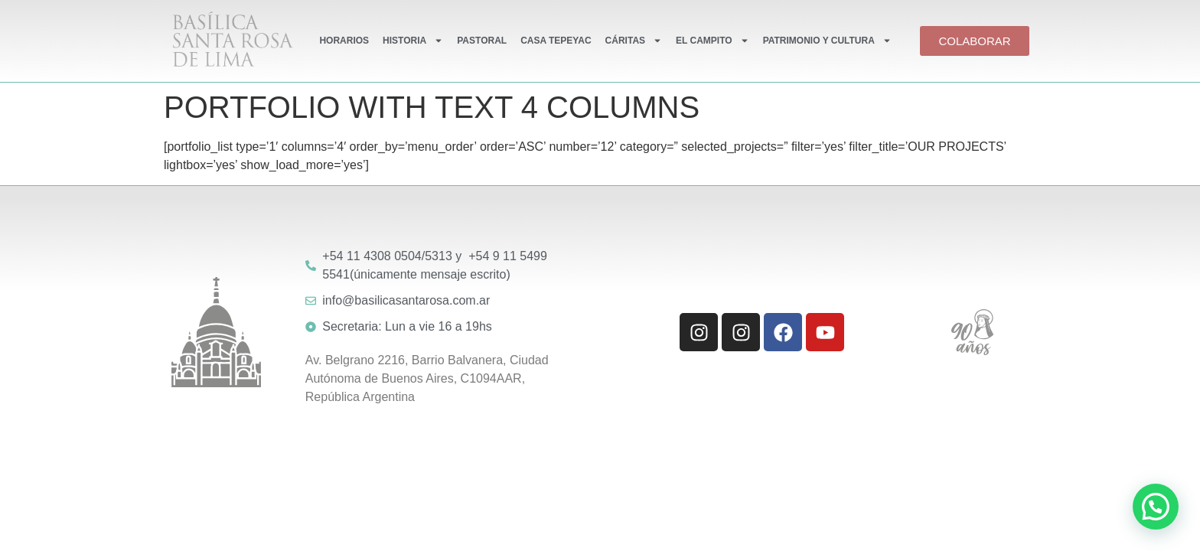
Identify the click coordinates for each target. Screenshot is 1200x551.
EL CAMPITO (712, 40)
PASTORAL (482, 40)
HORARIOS (344, 40)
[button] (1156, 507)
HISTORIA (413, 40)
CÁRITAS (633, 40)
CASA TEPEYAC (555, 40)
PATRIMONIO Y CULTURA (827, 40)
